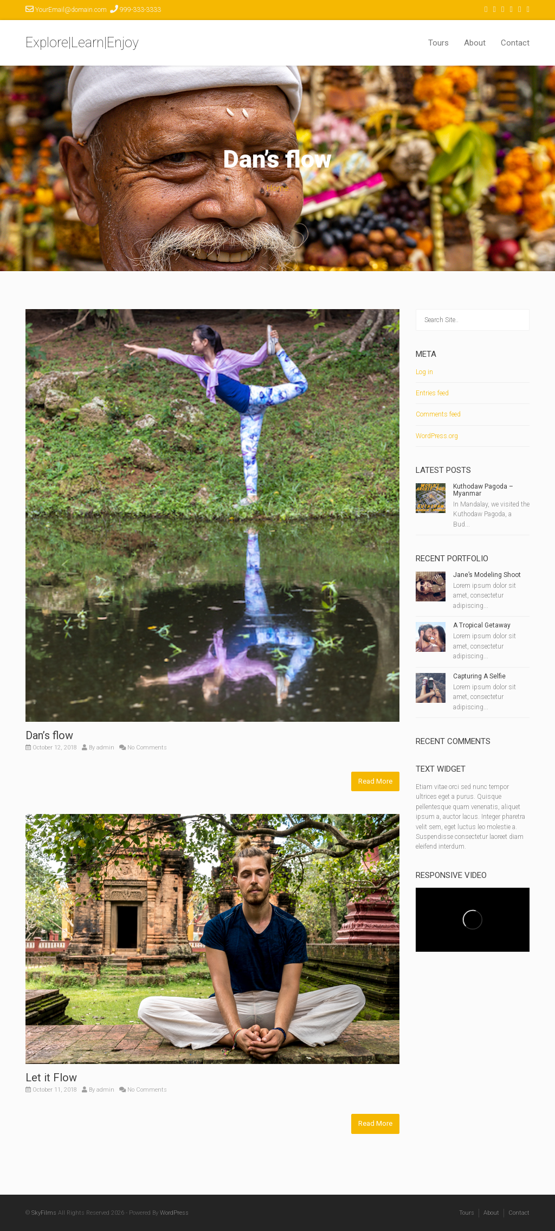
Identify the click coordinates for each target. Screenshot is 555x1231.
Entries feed (432, 393)
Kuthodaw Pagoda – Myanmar (483, 490)
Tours (438, 43)
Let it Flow (51, 1077)
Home (278, 188)
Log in (424, 372)
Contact (515, 43)
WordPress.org (437, 436)
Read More (375, 781)
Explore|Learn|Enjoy (82, 42)
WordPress (174, 1212)
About (475, 43)
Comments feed (438, 414)
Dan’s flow (49, 735)
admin (105, 747)
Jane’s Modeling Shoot (487, 575)
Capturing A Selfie (479, 676)
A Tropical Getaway (482, 625)
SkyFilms (43, 1212)
